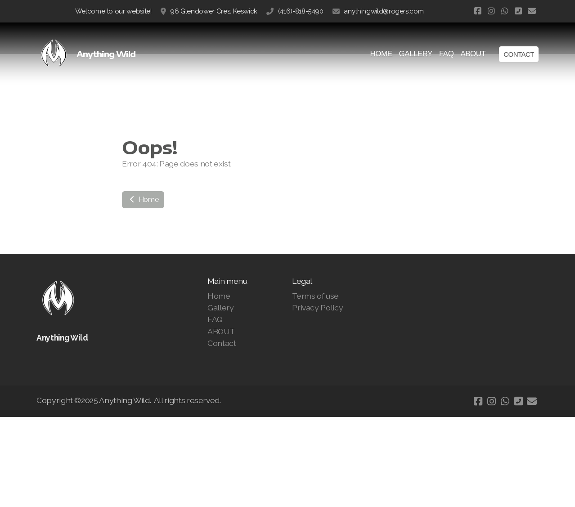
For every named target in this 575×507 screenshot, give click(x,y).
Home (143, 199)
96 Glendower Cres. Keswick (213, 11)
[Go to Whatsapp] (505, 11)
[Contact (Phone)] (518, 11)
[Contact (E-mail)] (532, 11)
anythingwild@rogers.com (383, 11)
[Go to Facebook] (478, 11)
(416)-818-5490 (300, 11)
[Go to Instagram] (491, 11)
